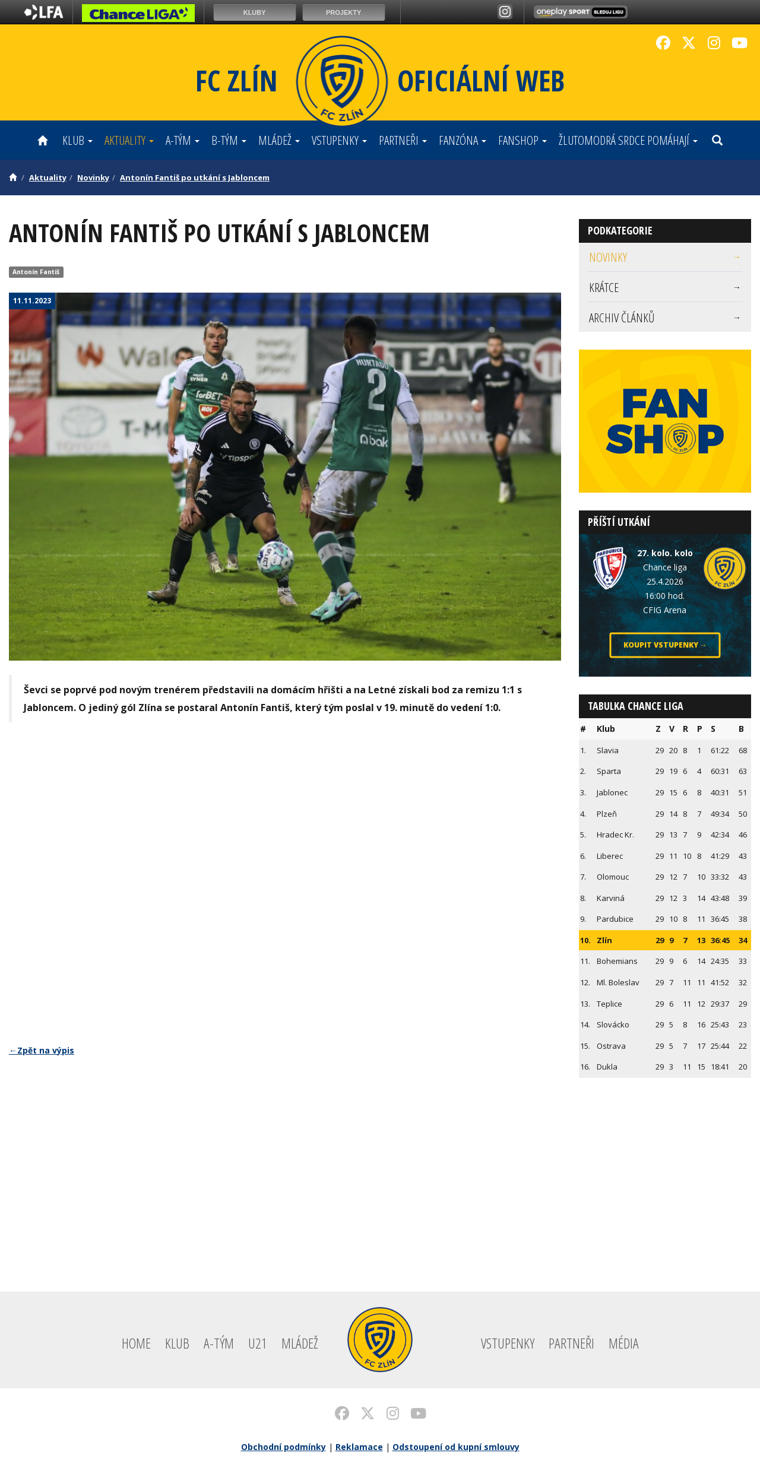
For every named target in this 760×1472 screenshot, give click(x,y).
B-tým (228, 140)
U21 (257, 1343)
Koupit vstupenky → (665, 645)
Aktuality (129, 140)
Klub (77, 140)
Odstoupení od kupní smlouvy (456, 1446)
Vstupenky (339, 140)
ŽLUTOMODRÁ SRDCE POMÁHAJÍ (628, 140)
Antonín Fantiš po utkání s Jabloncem (195, 177)
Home (136, 1343)
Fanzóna (462, 140)
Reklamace (359, 1446)
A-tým (183, 140)
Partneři (403, 140)
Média (624, 1343)
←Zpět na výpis (41, 1050)
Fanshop (522, 140)
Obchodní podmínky (283, 1446)
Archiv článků (665, 317)
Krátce (665, 287)
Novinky (93, 177)
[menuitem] (665, 257)
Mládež (279, 140)
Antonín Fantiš (35, 272)
